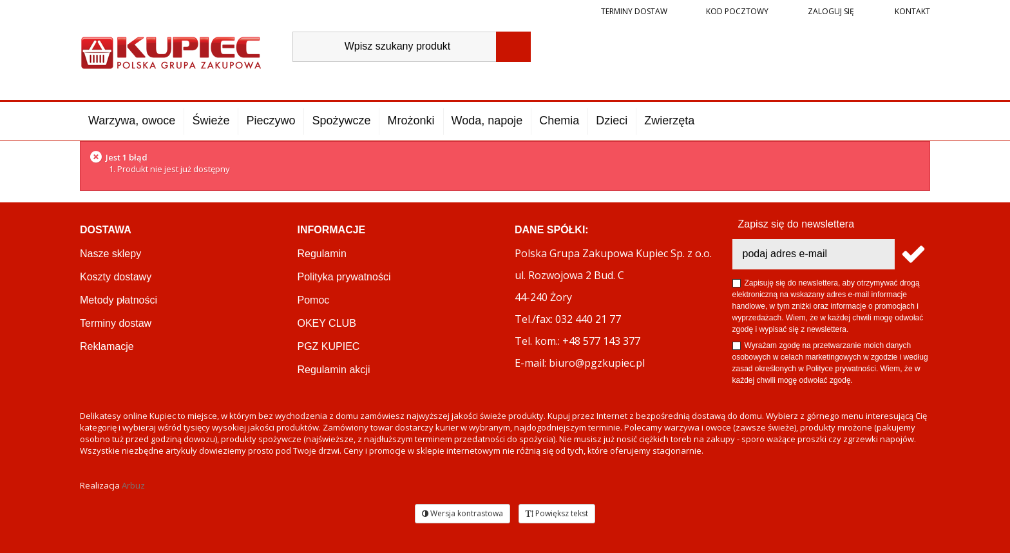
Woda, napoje (487, 120)
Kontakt (911, 11)
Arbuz (133, 485)
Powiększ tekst (557, 513)
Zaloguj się (830, 11)
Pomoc (314, 300)
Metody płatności (118, 300)
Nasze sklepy (110, 253)
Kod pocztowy (737, 11)
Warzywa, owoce (131, 120)
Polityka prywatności (344, 276)
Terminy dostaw (634, 11)
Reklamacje (107, 346)
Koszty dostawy (115, 276)
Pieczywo (270, 120)
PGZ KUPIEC (329, 346)
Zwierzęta (669, 120)
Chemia (559, 120)
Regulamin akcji (334, 369)
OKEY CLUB (327, 323)
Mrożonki (410, 120)
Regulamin (322, 253)
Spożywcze (341, 120)
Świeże (210, 120)
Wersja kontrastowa (462, 513)
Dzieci (611, 120)
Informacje (332, 229)
